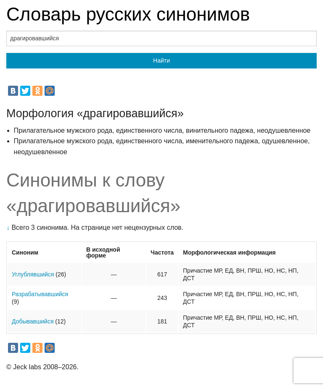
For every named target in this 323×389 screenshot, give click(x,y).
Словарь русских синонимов (128, 14)
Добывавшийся (32, 321)
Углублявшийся (33, 274)
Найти (161, 60)
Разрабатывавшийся (40, 294)
